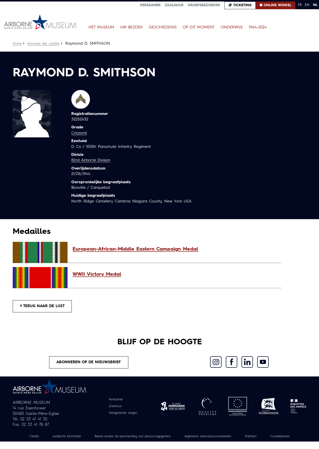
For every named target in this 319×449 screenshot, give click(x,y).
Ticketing (242, 5)
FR (300, 5)
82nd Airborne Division (92, 160)
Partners (278, 438)
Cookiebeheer (159, 444)
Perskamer (150, 5)
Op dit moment (199, 27)
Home (17, 43)
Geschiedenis (163, 27)
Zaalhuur (174, 5)
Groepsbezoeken (204, 5)
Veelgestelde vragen (123, 415)
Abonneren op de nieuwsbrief (88, 364)
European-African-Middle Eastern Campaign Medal (135, 249)
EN (307, 5)
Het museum (101, 27)
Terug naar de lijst (44, 307)
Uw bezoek (131, 27)
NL (315, 5)
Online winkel (277, 5)
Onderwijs (232, 27)
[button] (174, 249)
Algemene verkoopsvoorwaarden (231, 438)
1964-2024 (258, 27)
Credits (39, 438)
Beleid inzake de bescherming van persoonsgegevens (148, 438)
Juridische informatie (74, 438)
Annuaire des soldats (45, 43)
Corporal (79, 133)
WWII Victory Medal (97, 274)
